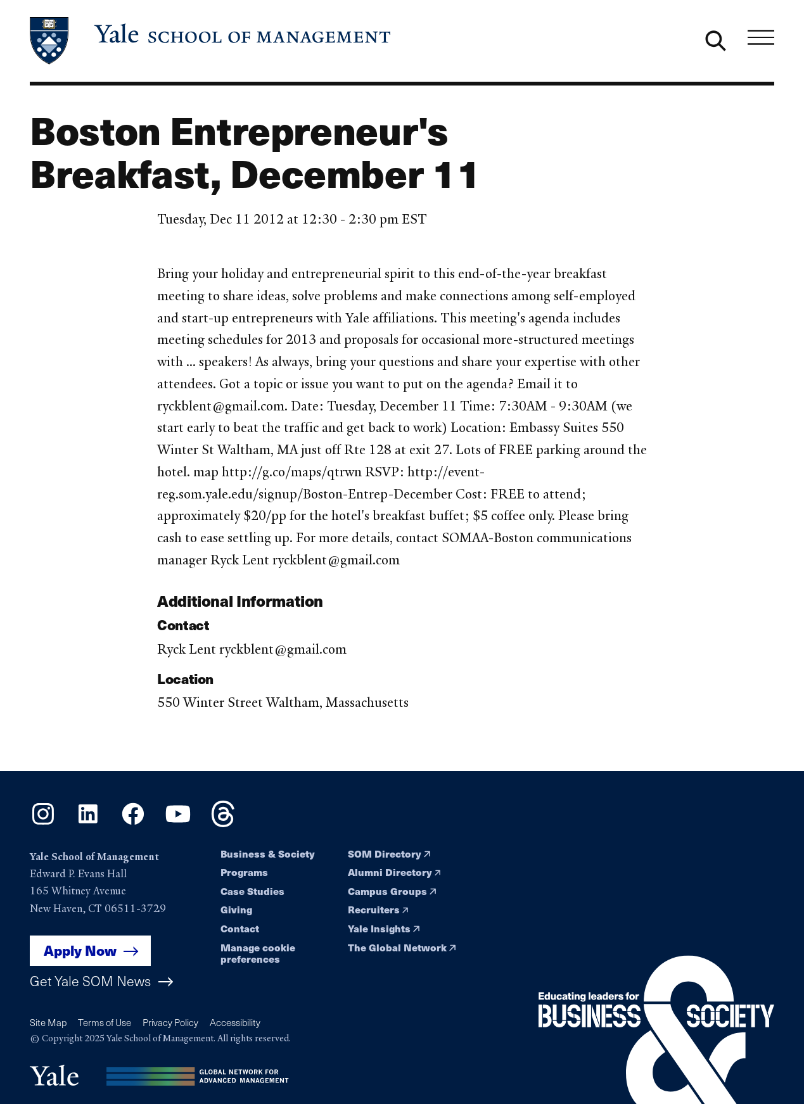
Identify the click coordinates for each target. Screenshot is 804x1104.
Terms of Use (104, 1022)
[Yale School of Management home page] (211, 41)
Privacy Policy (170, 1022)
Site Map (48, 1022)
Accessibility (235, 1022)
